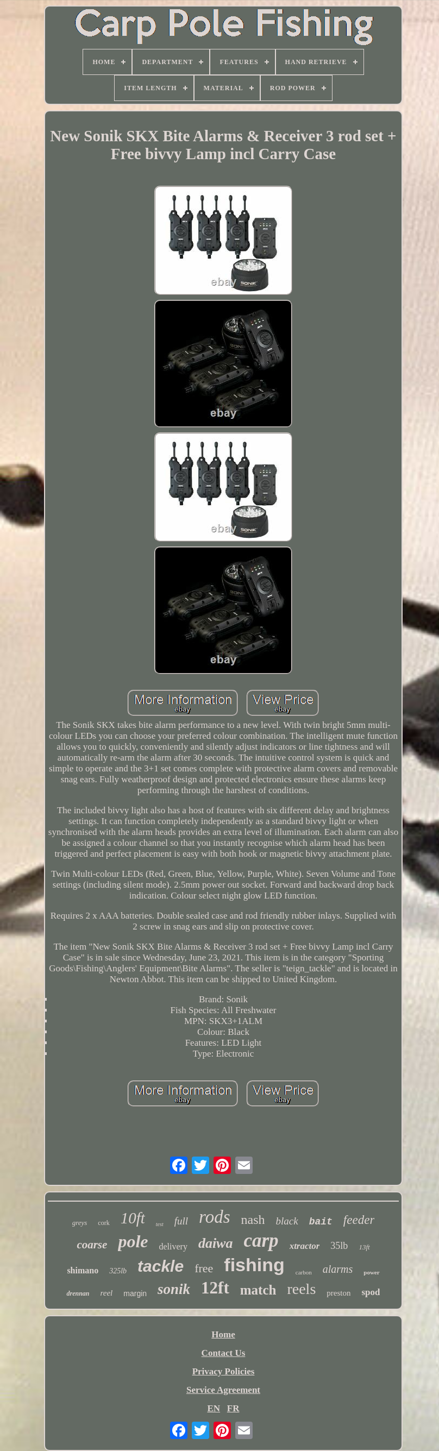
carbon (304, 1272)
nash (253, 1220)
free (204, 1268)
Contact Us (224, 1353)
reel (107, 1293)
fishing (254, 1264)
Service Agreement (223, 1390)
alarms (338, 1269)
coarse (92, 1244)
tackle (160, 1266)
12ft (215, 1287)
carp (260, 1240)
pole (133, 1241)
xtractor (305, 1246)
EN (213, 1408)
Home (223, 1334)
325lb (118, 1271)
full (181, 1221)
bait (321, 1221)
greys (79, 1222)
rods (214, 1217)
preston (338, 1293)
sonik (174, 1289)
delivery (173, 1246)
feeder (358, 1220)
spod (370, 1292)
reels (301, 1288)
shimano (82, 1270)
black (286, 1221)
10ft (133, 1218)
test (160, 1224)
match (258, 1290)
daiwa (215, 1243)
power (371, 1272)
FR (233, 1408)
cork (103, 1223)
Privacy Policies (223, 1371)
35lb (339, 1245)
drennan (77, 1293)
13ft (364, 1247)
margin (135, 1293)
